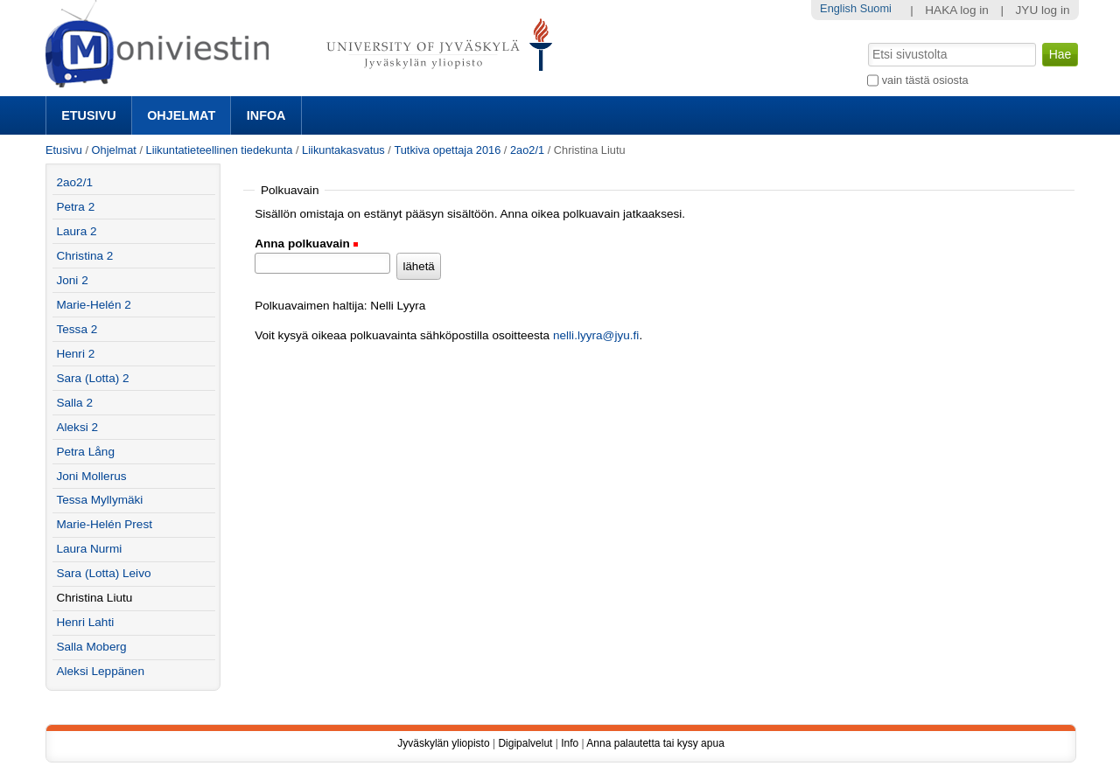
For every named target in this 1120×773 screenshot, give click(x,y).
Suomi (876, 8)
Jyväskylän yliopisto (443, 743)
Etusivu (88, 115)
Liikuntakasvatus (343, 150)
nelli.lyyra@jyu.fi (596, 335)
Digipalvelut (525, 743)
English (838, 8)
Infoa (266, 115)
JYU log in (1043, 10)
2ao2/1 (527, 150)
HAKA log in (957, 10)
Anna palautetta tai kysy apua (655, 743)
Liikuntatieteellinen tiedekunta (219, 150)
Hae (866, 41)
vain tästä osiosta (925, 80)
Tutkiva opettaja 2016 (447, 150)
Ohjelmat (181, 115)
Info (569, 743)
